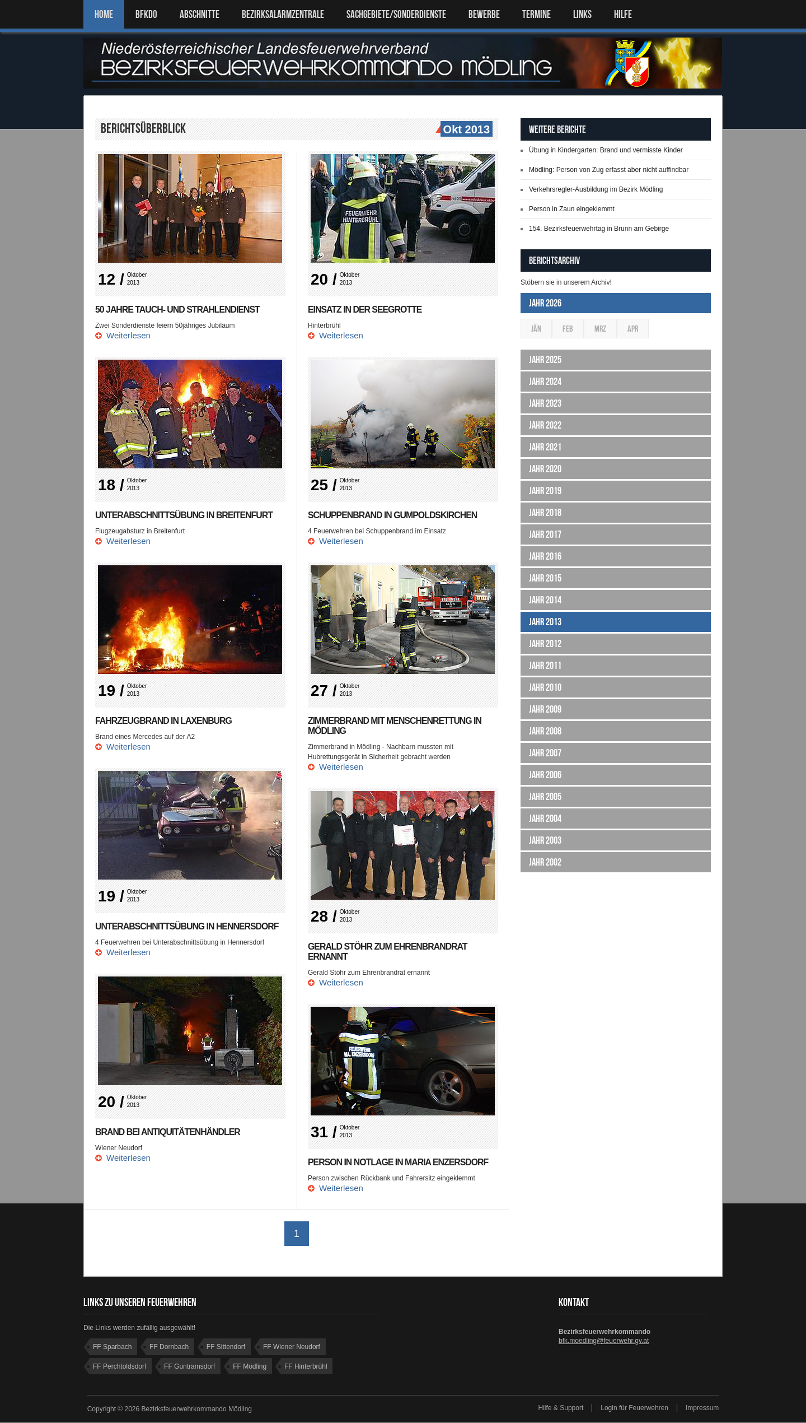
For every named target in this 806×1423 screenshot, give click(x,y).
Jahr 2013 (545, 621)
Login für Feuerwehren (634, 1408)
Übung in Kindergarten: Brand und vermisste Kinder (606, 150)
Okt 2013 (465, 130)
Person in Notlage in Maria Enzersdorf (399, 1162)
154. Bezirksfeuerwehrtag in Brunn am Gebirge (599, 228)
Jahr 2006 (545, 774)
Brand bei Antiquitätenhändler (168, 1132)
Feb (568, 328)
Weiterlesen (128, 335)
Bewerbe (484, 14)
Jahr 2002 (545, 862)
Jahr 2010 (545, 687)
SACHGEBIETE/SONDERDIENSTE (396, 14)
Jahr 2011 (545, 665)
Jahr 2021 (545, 447)
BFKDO (146, 14)
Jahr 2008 (545, 731)
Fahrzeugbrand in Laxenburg (164, 721)
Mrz (600, 328)
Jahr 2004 (545, 818)
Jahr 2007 (545, 753)
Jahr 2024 (545, 381)
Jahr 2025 (545, 359)
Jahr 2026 (545, 303)
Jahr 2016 (545, 556)
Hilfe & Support (561, 1408)
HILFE (623, 14)
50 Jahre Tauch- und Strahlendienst (178, 309)
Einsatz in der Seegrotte (365, 309)
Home (104, 14)
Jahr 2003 (545, 840)
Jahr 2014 (545, 600)
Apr (632, 328)
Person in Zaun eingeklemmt (572, 209)
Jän (536, 328)
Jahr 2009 (545, 709)
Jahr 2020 (545, 469)
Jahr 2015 (545, 578)
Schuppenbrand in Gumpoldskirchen (393, 515)
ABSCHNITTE (199, 14)
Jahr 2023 (545, 403)
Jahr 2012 (545, 643)
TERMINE (536, 14)
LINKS (582, 14)
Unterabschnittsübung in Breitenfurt (184, 515)
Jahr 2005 (545, 796)
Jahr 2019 (545, 490)
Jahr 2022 (545, 425)
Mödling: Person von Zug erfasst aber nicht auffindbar (608, 170)
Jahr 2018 (545, 512)
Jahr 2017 (545, 534)
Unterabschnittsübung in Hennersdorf (187, 926)
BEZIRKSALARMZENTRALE (283, 14)
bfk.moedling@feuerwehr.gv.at (604, 1341)
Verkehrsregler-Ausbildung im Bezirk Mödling (596, 189)
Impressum (702, 1408)
